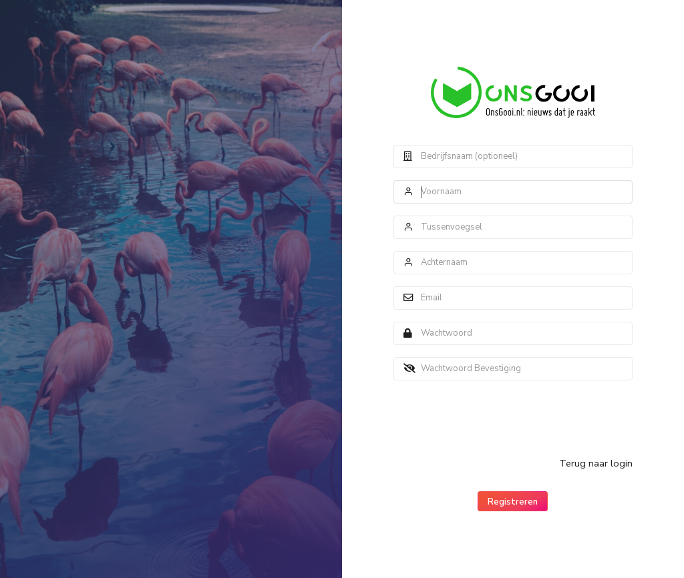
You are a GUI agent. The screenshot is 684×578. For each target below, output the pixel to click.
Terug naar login (596, 463)
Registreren (513, 502)
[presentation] (494, 418)
